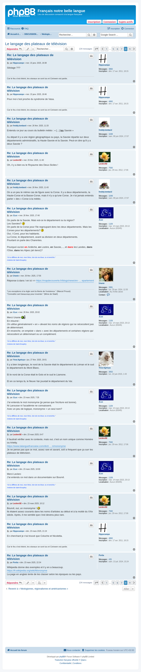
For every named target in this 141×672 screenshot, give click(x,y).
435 (110, 559)
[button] (96, 49)
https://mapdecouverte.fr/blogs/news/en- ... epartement (65, 280)
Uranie (101, 283)
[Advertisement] (70, 619)
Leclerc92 (103, 164)
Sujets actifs (126, 21)
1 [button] (106, 49)
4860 (111, 69)
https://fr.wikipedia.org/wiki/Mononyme (27, 570)
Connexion (110, 21)
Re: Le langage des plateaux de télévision (30, 57)
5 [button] (113, 49)
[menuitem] (24, 28)
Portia (101, 555)
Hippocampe (104, 65)
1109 (111, 224)
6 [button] (117, 49)
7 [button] (121, 49)
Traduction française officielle (66, 660)
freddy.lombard (105, 130)
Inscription (94, 21)
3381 (111, 287)
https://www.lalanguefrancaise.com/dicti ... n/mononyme (36, 446)
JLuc (101, 220)
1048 (111, 134)
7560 (111, 168)
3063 (111, 372)
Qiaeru (83, 660)
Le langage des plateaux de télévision (36, 44)
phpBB (62, 657)
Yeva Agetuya (105, 368)
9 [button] (130, 49)
